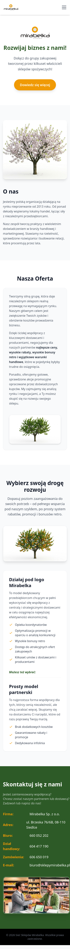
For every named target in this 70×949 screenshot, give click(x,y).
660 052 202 (39, 835)
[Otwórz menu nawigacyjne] (64, 7)
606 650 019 (39, 857)
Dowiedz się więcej (35, 85)
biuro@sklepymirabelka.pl (50, 865)
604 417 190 (39, 846)
